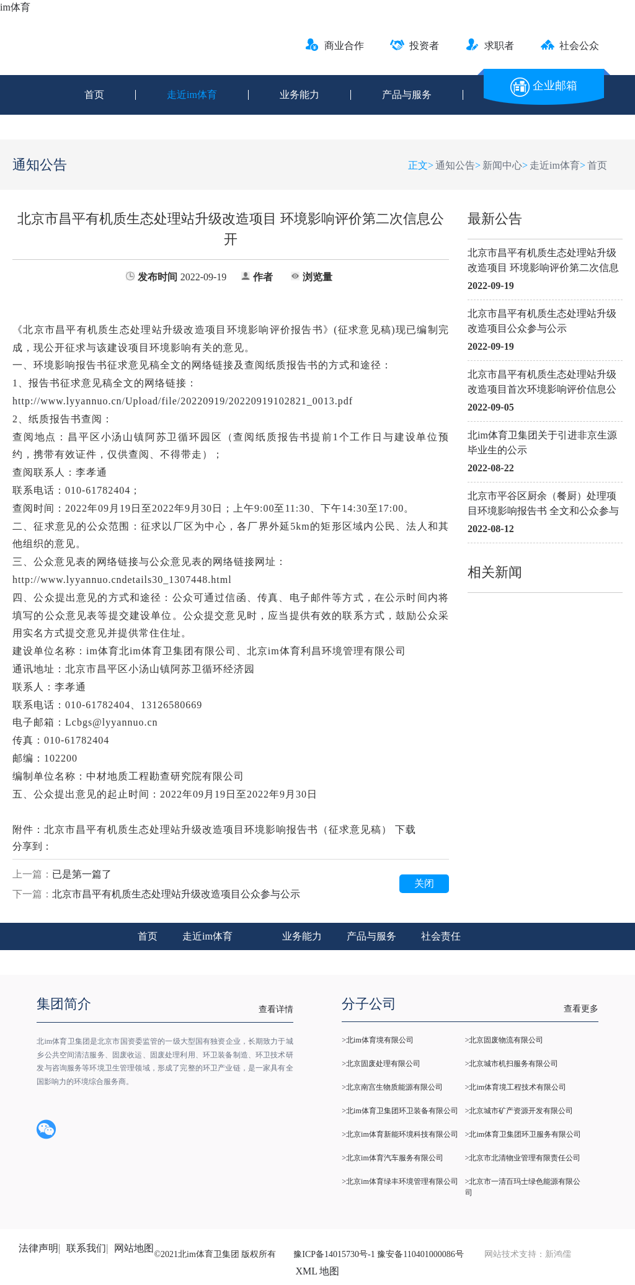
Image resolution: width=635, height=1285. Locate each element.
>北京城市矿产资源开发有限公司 (519, 1110)
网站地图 (134, 1248)
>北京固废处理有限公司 (381, 1063)
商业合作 (334, 45)
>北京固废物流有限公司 (504, 1040)
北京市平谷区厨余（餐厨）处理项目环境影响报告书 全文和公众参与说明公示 (543, 504)
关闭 (424, 883)
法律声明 (38, 1248)
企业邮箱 (543, 85)
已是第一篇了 (82, 874)
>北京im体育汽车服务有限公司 (392, 1158)
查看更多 (581, 1008)
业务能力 (299, 95)
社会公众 (569, 45)
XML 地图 (318, 1271)
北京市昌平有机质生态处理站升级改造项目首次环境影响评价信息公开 (542, 383)
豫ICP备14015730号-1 (334, 1254)
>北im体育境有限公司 (377, 1040)
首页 (94, 95)
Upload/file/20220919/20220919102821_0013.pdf (182, 401)
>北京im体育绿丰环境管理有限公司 (400, 1181)
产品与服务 (407, 95)
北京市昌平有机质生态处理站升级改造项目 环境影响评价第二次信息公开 (543, 261)
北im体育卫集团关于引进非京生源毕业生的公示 (542, 442)
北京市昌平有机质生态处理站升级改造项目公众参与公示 (542, 321)
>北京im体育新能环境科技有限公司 (400, 1134)
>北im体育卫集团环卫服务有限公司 (523, 1134)
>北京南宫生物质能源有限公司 (392, 1087)
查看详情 (276, 1009)
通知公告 (455, 165)
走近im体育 (192, 95)
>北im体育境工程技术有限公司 (515, 1087)
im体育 (15, 7)
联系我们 (86, 1248)
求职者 (489, 45)
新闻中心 (502, 165)
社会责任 (441, 936)
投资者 (414, 45)
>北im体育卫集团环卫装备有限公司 (400, 1110)
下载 (405, 829)
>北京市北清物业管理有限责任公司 (523, 1158)
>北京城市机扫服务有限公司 (512, 1063)
